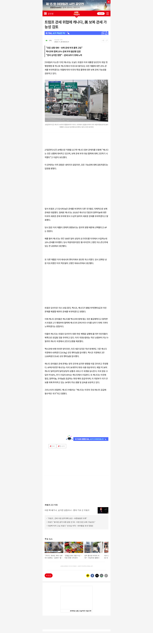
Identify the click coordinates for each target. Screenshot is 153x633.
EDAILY (45, 13)
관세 (52, 446)
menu (107, 13)
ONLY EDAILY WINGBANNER (76, 13)
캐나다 (61, 446)
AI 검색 (101, 13)
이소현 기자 (58, 40)
